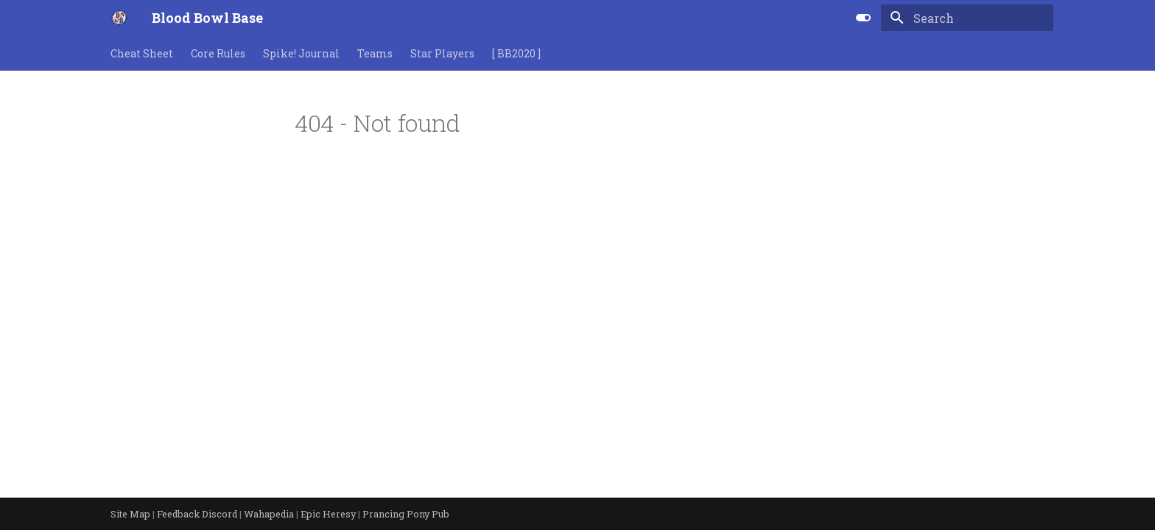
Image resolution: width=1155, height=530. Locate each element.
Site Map (131, 514)
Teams (375, 53)
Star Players (442, 53)
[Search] (967, 17)
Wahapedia (270, 514)
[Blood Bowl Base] (119, 17)
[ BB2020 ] (516, 53)
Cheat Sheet (141, 53)
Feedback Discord (198, 514)
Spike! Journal (301, 53)
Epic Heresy (329, 514)
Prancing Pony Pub (405, 514)
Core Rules (218, 53)
